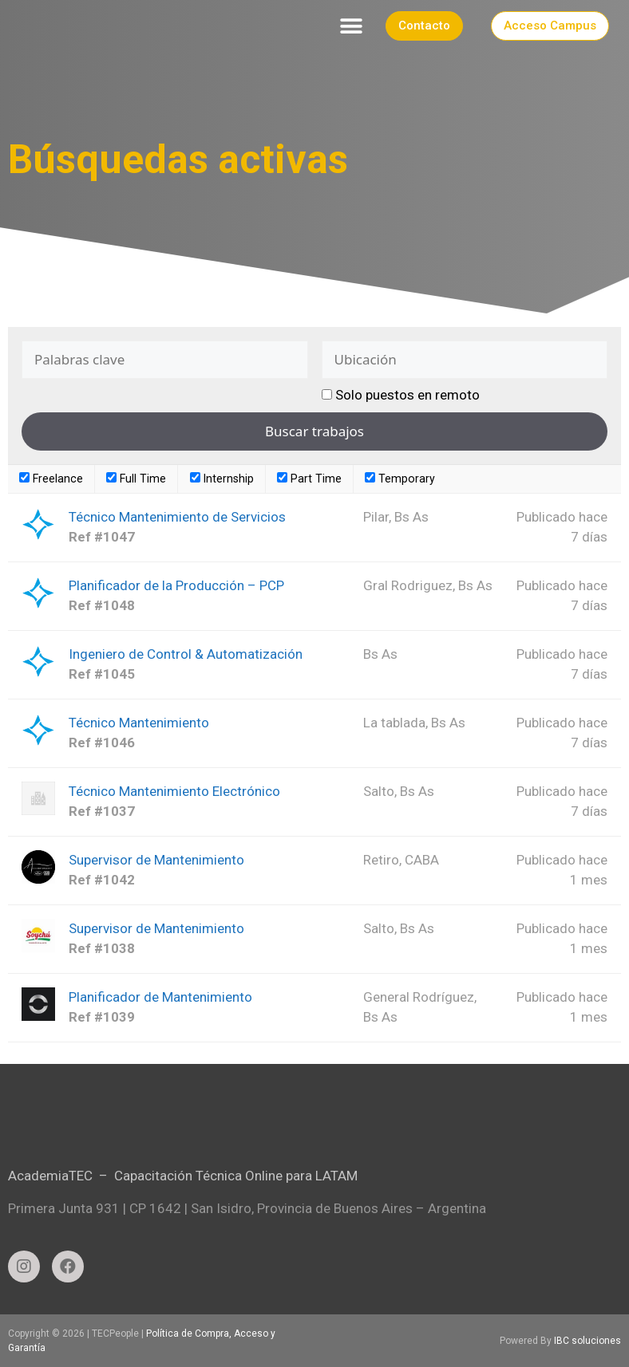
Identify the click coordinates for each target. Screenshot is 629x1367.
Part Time (309, 478)
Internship (222, 478)
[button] (352, 26)
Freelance (51, 478)
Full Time (136, 478)
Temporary (400, 478)
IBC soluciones (587, 1340)
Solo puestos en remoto (407, 395)
